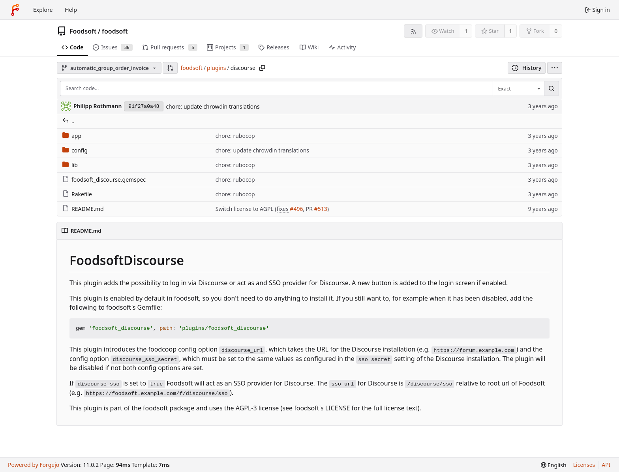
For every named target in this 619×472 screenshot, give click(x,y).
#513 (320, 208)
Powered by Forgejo (33, 464)
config (75, 150)
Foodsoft (83, 31)
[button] (170, 68)
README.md (83, 208)
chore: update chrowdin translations (212, 106)
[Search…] (551, 88)
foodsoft (115, 31)
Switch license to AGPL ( (246, 208)
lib (70, 165)
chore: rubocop (235, 135)
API (606, 464)
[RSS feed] (413, 31)
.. (68, 121)
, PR (308, 208)
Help (71, 9)
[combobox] (518, 88)
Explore (43, 9)
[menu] (554, 68)
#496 (296, 208)
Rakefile (77, 194)
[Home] (15, 10)
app (71, 135)
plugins (216, 67)
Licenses (584, 464)
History (527, 67)
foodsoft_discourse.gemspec (104, 179)
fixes (283, 208)
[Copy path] (262, 67)
